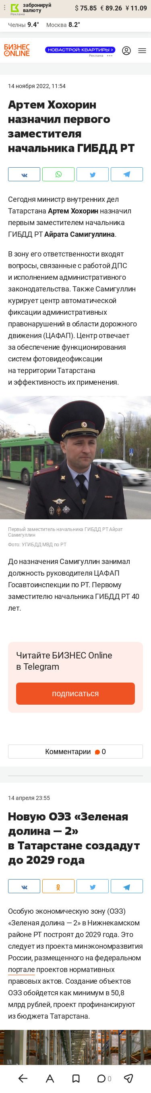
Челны (17, 25)
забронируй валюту (37, 7)
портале (21, 969)
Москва (56, 25)
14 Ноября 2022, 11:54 (37, 86)
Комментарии (75, 752)
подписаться (75, 693)
